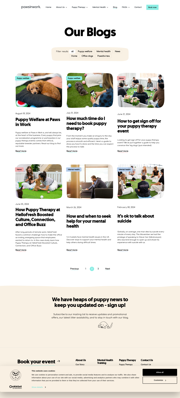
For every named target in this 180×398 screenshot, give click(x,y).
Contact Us (146, 365)
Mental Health (99, 7)
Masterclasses (104, 371)
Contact (138, 7)
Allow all (160, 378)
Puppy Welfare (125, 369)
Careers (144, 369)
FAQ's (124, 7)
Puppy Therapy (78, 7)
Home (48, 7)
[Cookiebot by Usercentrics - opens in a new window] (15, 393)
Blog (115, 7)
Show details (37, 393)
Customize (160, 386)
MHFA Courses (104, 367)
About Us (60, 7)
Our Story (80, 365)
